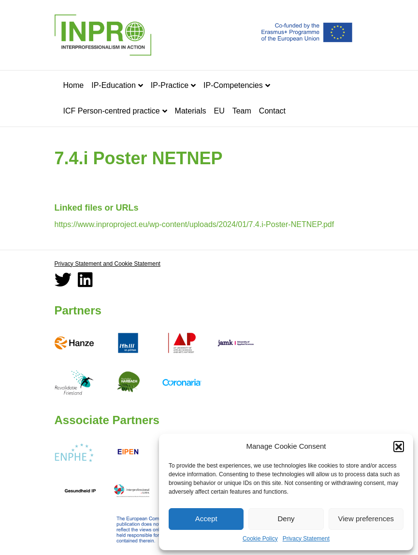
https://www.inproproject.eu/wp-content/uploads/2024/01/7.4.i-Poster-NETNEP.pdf (194, 224)
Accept (206, 518)
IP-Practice (169, 85)
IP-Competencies (233, 85)
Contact (272, 111)
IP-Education (113, 85)
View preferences (366, 518)
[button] (399, 446)
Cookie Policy (260, 538)
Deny (285, 518)
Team (241, 111)
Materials (190, 111)
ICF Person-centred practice (111, 111)
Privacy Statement (306, 538)
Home (73, 85)
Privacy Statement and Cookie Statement (107, 263)
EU (219, 111)
